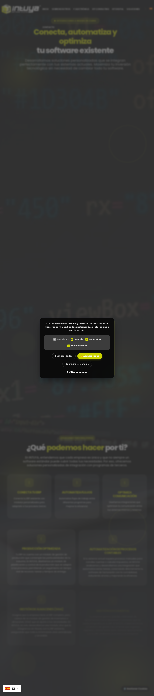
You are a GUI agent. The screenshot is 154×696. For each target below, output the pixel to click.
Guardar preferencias (77, 364)
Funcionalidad (77, 345)
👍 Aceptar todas (89, 356)
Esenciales (61, 339)
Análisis (77, 339)
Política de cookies (77, 372)
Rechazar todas (63, 356)
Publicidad (93, 339)
